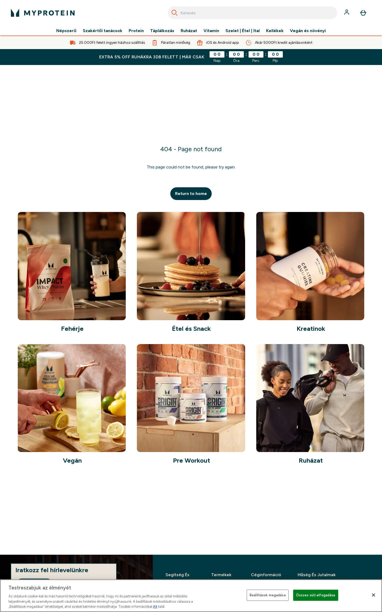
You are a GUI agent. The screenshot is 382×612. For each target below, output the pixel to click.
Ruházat (189, 31)
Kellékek (275, 31)
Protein (136, 31)
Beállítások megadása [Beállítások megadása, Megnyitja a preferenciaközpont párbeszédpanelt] (268, 595)
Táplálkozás (162, 31)
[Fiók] (347, 12)
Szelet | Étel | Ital (242, 31)
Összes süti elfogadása (315, 595)
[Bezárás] (373, 595)
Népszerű (66, 31)
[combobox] (252, 12)
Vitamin (211, 31)
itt (155, 607)
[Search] (174, 12)
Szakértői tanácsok (102, 31)
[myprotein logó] (43, 12)
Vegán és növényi (308, 31)
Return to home (191, 193)
